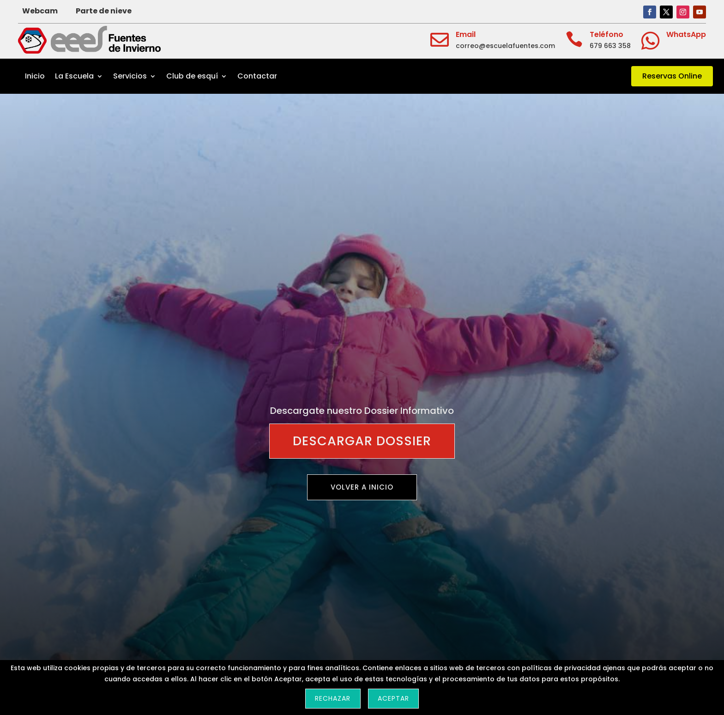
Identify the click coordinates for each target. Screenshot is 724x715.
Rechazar (332, 698)
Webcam (40, 11)
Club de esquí (192, 76)
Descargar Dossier (362, 440)
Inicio (35, 76)
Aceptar (393, 698)
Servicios (130, 76)
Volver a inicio (362, 487)
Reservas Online (672, 76)
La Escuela (74, 76)
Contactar (257, 76)
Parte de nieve (104, 11)
